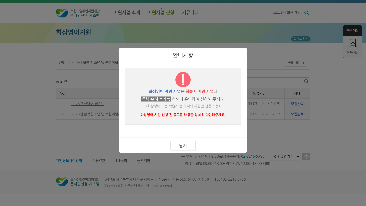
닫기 (183, 146)
